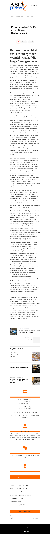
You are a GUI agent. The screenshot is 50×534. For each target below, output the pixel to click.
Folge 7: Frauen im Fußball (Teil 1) (19, 488)
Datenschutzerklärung (25, 528)
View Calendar (36, 518)
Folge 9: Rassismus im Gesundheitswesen (21, 482)
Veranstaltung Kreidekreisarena (19, 367)
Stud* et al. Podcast (25, 477)
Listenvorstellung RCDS (16, 498)
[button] (11, 518)
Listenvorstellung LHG (16, 501)
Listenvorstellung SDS (16, 492)
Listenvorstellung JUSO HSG (17, 505)
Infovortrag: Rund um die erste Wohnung (18, 355)
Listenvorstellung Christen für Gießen (20, 495)
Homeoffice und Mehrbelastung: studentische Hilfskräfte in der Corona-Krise (19, 381)
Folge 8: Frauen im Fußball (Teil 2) (19, 485)
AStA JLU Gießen (24, 526)
